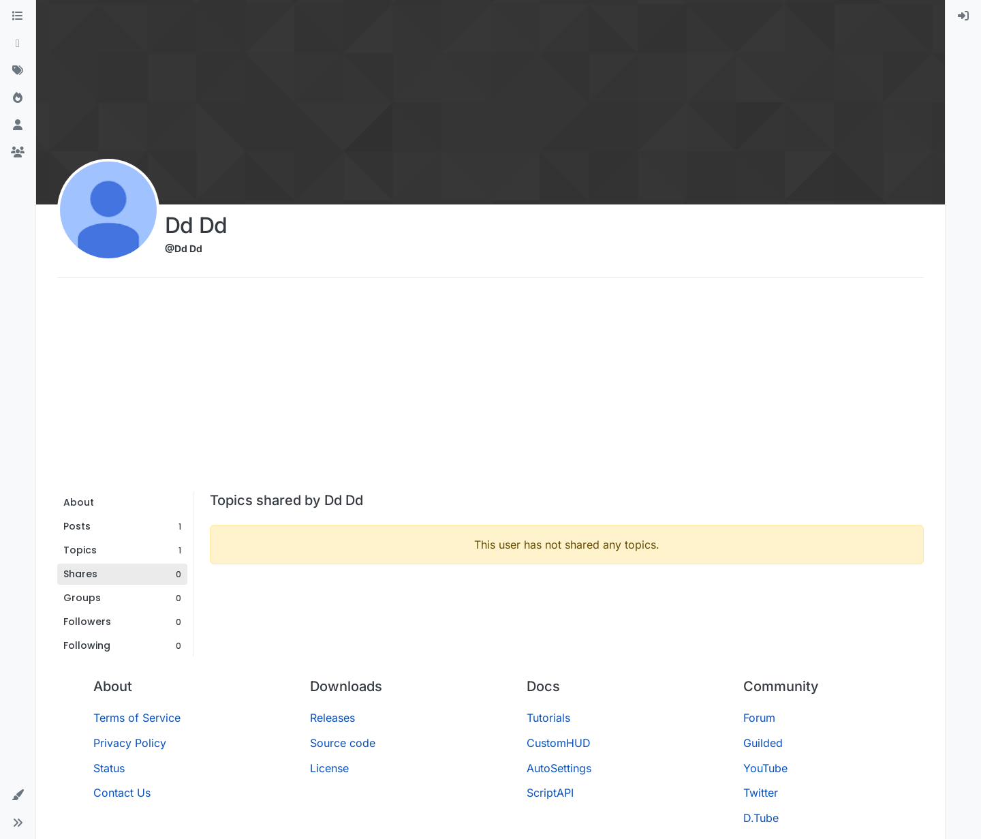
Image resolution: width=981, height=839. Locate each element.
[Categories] (17, 16)
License (329, 768)
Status (109, 768)
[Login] (963, 16)
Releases (332, 717)
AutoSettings (559, 768)
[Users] (17, 125)
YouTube (765, 768)
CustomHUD (559, 743)
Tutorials (548, 717)
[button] (17, 795)
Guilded (763, 743)
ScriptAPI (550, 792)
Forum (759, 717)
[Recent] (17, 44)
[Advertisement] (490, 389)
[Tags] (17, 71)
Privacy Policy (129, 743)
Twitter (760, 792)
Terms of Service (137, 717)
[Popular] (17, 98)
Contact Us (122, 792)
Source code (342, 743)
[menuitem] (963, 16)
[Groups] (17, 153)
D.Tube (761, 818)
